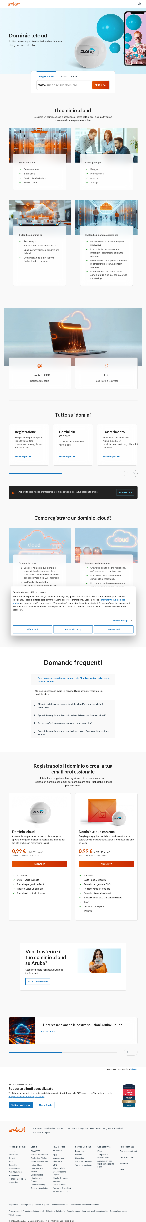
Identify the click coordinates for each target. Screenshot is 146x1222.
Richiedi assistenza (59, 1205)
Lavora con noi (63, 1128)
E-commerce (14, 1168)
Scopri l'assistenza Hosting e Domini (26, 1096)
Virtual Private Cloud (39, 1161)
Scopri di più (125, 492)
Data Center (95, 1128)
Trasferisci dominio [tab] (68, 76)
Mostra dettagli (120, 620)
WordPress (13, 1154)
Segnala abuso (73, 1211)
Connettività (104, 1146)
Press (74, 1128)
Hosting (12, 1151)
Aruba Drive (14, 1175)
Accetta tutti (114, 629)
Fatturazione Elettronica (58, 1160)
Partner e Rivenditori (62, 1188)
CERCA (100, 85)
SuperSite (13, 1165)
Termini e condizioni (83, 1165)
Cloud (34, 1146)
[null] (134, 473)
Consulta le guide (41, 1205)
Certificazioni (49, 1128)
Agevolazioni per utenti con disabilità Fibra (105, 1164)
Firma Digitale (59, 1168)
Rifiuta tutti (32, 629)
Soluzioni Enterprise (42, 1132)
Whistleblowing (15, 1215)
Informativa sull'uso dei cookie (95, 1211)
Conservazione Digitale (59, 1173)
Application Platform (39, 1158)
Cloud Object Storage (36, 1179)
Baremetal (79, 1151)
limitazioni (134, 1069)
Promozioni (13, 1182)
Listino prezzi (25, 1205)
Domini (12, 1158)
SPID (55, 1165)
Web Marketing (15, 1172)
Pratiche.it (125, 1163)
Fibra (99, 1151)
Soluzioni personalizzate (59, 1183)
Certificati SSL (127, 1157)
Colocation (79, 1158)
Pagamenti (13, 1205)
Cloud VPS (35, 1151)
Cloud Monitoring (38, 1185)
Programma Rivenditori (113, 1128)
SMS (122, 1169)
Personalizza (73, 629)
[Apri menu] (4, 3)
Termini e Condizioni (17, 1179)
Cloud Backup (37, 1175)
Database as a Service (37, 1169)
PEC (55, 1155)
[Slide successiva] (134, 1052)
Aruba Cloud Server (39, 1154)
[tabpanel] (73, 85)
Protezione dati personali (33, 1211)
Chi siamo (37, 1128)
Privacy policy (15, 1211)
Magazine (84, 1128)
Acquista (39, 864)
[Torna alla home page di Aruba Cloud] (14, 4)
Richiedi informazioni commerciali (84, 1205)
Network (78, 1154)
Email (11, 1161)
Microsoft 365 (127, 1146)
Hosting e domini (17, 1146)
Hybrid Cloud (36, 1165)
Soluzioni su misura (83, 1161)
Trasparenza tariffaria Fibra (103, 1156)
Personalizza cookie (119, 1211)
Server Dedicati (83, 1146)
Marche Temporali (60, 1178)
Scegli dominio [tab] (46, 76)
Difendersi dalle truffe (55, 1211)
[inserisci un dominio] (64, 85)
